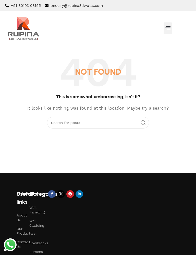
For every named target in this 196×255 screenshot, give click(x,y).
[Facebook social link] (52, 194)
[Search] (98, 123)
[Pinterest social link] (70, 194)
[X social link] (61, 194)
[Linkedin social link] (79, 194)
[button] (168, 28)
